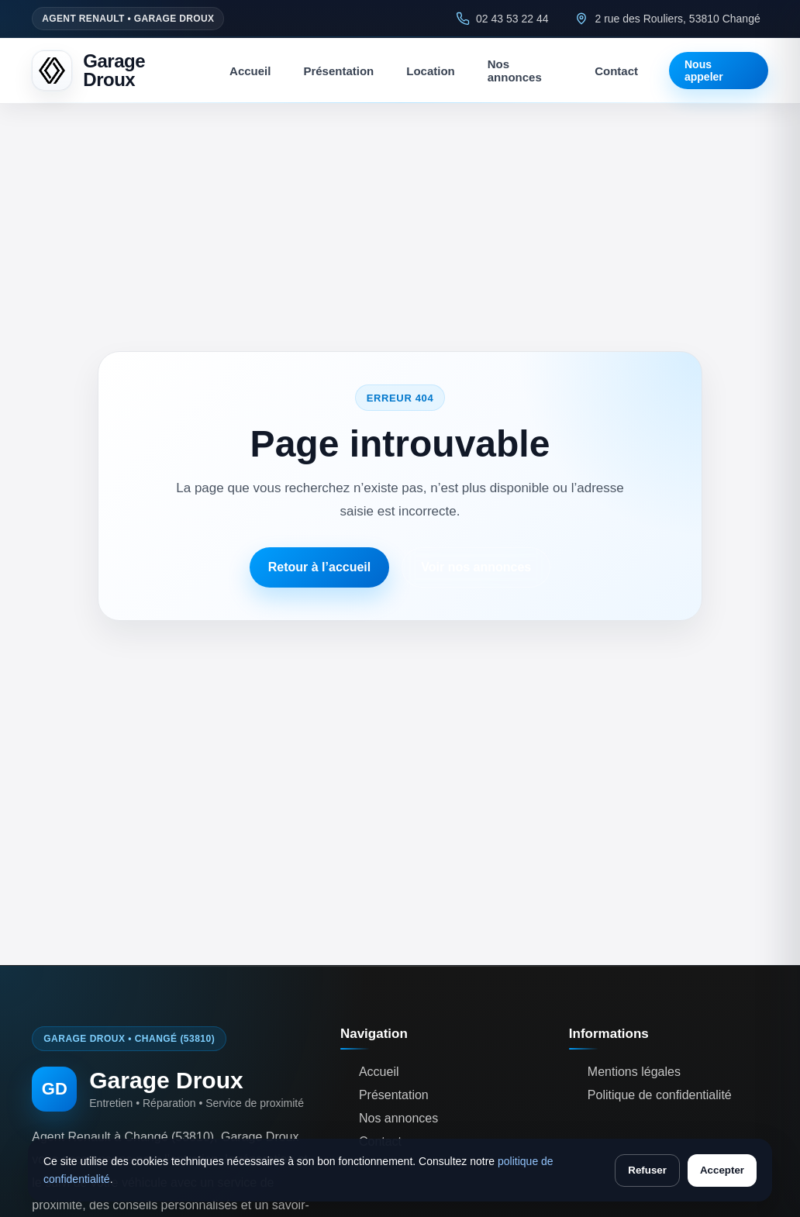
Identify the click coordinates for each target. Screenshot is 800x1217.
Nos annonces (515, 70)
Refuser (647, 1170)
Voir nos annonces (476, 567)
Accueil (250, 71)
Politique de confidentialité (660, 1095)
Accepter (722, 1170)
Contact (616, 71)
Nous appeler (703, 70)
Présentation (338, 71)
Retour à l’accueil (319, 567)
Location (430, 71)
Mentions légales (634, 1071)
